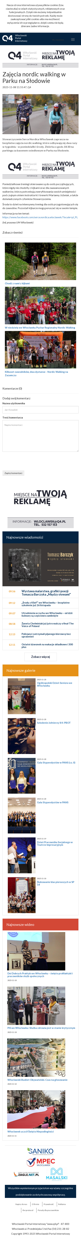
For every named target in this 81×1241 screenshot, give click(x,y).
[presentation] (27, 460)
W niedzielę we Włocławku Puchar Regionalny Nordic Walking (40, 327)
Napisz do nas (21, 1204)
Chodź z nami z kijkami (17, 283)
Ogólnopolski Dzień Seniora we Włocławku (54, 684)
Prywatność (49, 1204)
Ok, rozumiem (58, 40)
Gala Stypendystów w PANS (52, 802)
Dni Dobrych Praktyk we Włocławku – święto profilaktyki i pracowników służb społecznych (40, 975)
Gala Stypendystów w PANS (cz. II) (56, 762)
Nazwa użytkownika (13, 403)
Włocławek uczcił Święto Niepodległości (30, 1131)
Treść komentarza (12, 417)
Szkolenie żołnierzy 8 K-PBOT (54, 722)
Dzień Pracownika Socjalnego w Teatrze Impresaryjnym (55, 843)
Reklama (62, 1204)
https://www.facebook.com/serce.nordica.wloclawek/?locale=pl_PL (40, 217)
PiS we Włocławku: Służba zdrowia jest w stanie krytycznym (41, 1027)
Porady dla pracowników (48, 1210)
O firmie (35, 1204)
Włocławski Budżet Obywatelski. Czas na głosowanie (37, 1079)
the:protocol (28, 1210)
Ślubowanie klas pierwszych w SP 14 (55, 883)
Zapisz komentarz (13, 473)
